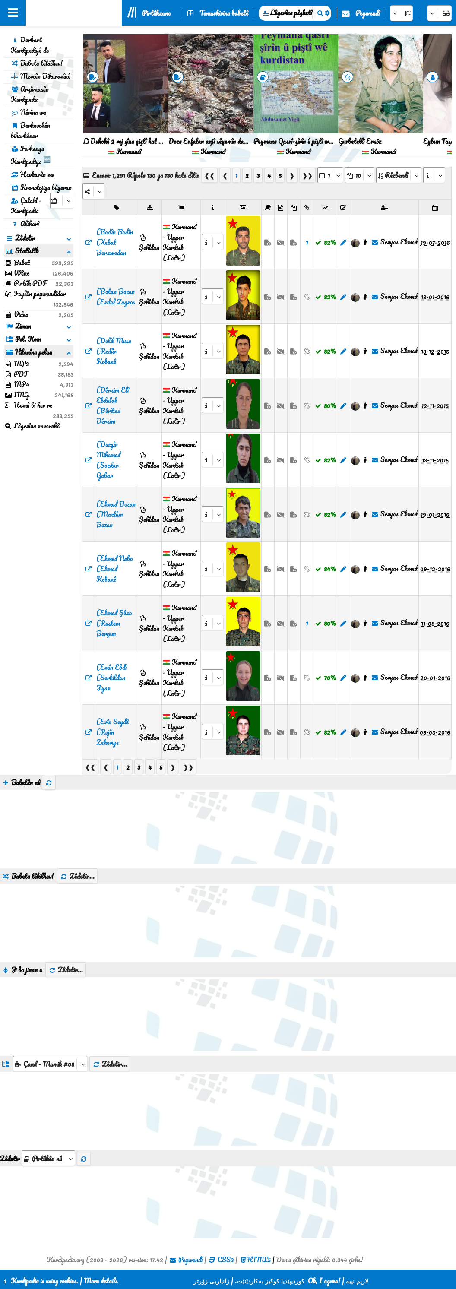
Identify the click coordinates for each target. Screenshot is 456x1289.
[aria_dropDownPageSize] (359, 175)
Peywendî (367, 13)
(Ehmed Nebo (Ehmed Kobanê (114, 568)
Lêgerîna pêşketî (291, 12)
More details (101, 1281)
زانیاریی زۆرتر (211, 1281)
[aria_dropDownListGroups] (50, 1063)
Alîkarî (25, 224)
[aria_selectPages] (330, 175)
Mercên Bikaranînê (40, 76)
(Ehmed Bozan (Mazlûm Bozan (116, 514)
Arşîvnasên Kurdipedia (30, 94)
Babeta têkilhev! (37, 63)
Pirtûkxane (156, 13)
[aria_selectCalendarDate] (62, 200)
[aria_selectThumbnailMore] (48, 1158)
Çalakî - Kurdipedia (26, 205)
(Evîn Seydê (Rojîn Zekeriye (112, 731)
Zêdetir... (77, 876)
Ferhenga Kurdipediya (31, 155)
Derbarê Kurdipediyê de (30, 45)
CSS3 (226, 1259)
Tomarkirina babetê (224, 13)
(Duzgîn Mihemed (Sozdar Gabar (108, 460)
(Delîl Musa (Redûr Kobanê (113, 351)
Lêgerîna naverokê (32, 426)
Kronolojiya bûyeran (41, 187)
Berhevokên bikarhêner (30, 130)
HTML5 (259, 1259)
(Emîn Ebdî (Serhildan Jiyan (111, 677)
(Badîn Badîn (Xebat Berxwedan (114, 242)
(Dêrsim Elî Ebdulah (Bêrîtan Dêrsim (112, 405)
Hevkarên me (32, 174)
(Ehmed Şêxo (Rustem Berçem (114, 623)
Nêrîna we (28, 112)
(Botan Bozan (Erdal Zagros (115, 296)
